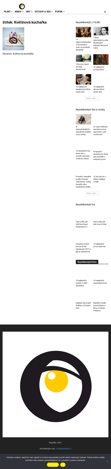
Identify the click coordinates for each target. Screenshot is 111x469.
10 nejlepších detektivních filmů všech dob (83, 89)
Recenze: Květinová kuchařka (18, 53)
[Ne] (107, 461)
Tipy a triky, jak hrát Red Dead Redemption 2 (82, 224)
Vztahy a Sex (44, 12)
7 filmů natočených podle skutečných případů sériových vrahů (100, 43)
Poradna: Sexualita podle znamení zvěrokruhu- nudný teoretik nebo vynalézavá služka (83, 181)
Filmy (8, 12)
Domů (5, 17)
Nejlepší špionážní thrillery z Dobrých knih (83, 305)
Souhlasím (53, 465)
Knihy (19, 12)
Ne (63, 465)
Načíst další (92, 98)
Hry (29, 12)
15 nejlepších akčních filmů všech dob (98, 89)
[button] (105, 12)
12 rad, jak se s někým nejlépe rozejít (99, 179)
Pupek (60, 12)
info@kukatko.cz (63, 448)
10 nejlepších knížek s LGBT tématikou (81, 283)
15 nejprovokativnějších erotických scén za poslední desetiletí (83, 44)
